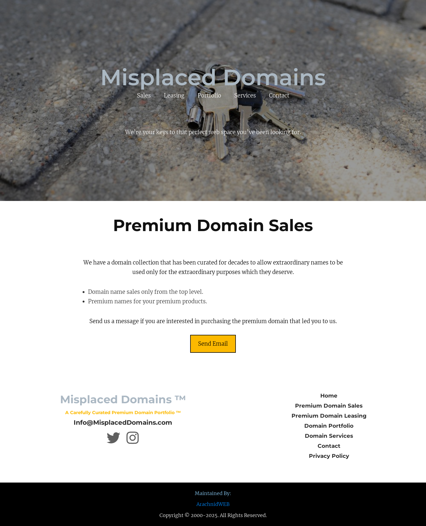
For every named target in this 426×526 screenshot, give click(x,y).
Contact (329, 446)
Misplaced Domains (213, 77)
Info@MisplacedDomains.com (123, 422)
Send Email (213, 343)
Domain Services (329, 436)
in (128, 262)
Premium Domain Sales (329, 405)
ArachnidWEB (213, 504)
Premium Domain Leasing (329, 415)
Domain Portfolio (328, 426)
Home (328, 395)
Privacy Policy (329, 456)
